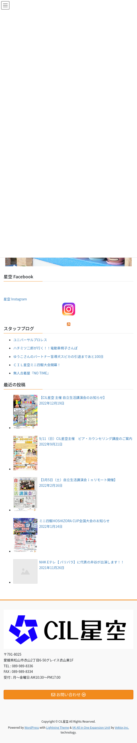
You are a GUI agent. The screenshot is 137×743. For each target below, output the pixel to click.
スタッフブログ (19, 328)
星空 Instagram (15, 299)
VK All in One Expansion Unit (91, 727)
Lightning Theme (57, 727)
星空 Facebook (18, 276)
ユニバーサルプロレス (30, 339)
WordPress (31, 727)
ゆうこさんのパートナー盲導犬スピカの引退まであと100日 (58, 356)
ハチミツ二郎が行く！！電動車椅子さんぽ (45, 348)
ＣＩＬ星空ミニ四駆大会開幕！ (37, 364)
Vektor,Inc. (122, 727)
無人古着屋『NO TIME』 (31, 373)
